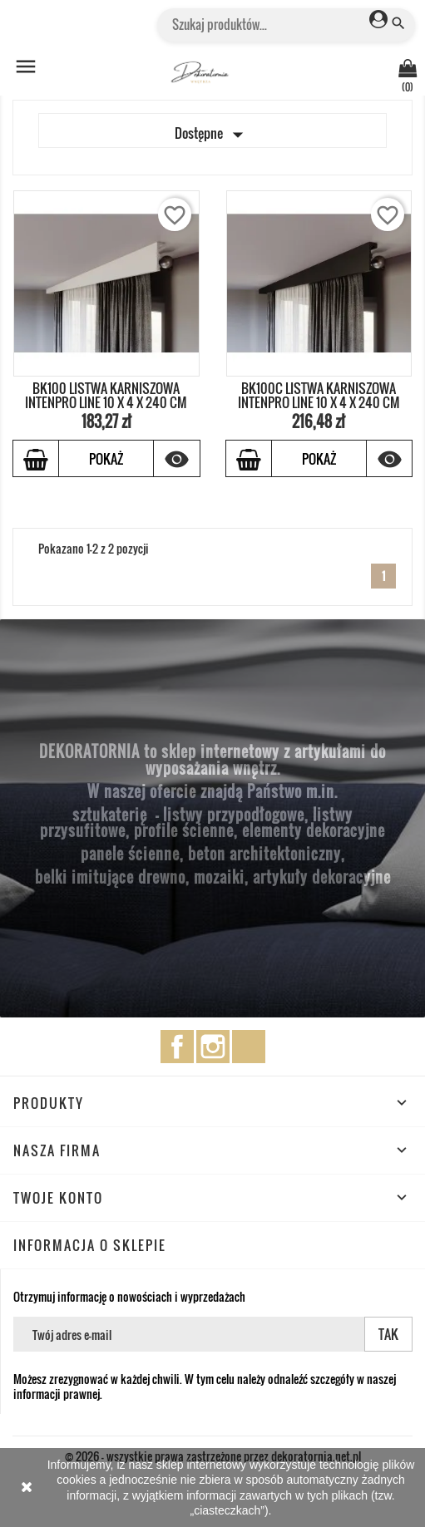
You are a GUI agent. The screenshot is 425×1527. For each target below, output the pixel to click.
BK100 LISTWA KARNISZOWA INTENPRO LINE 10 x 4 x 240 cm (106, 395)
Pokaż (106, 459)
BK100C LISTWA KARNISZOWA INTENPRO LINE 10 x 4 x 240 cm (319, 395)
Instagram (213, 1046)
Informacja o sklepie (89, 1245)
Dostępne (212, 134)
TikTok (248, 1046)
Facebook (177, 1046)
